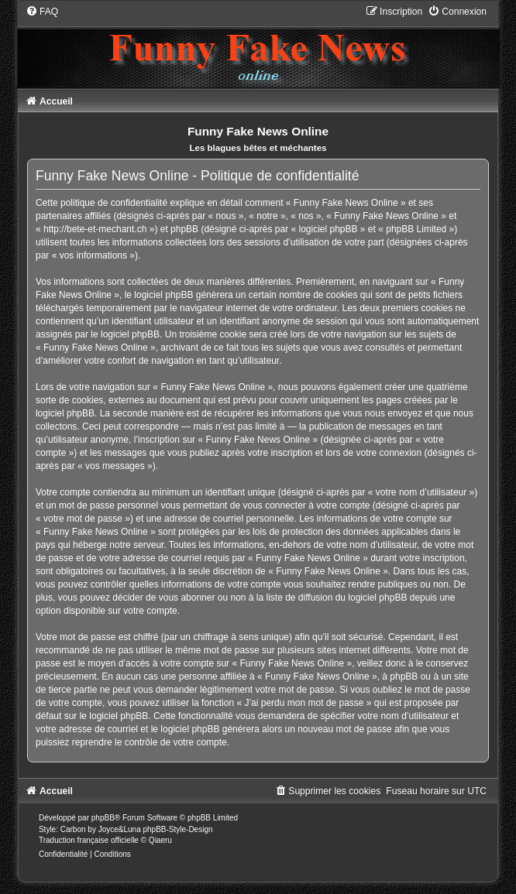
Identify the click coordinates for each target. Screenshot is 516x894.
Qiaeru (160, 840)
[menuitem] (42, 11)
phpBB (103, 818)
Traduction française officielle (89, 840)
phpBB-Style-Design (177, 829)
